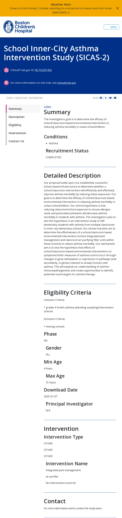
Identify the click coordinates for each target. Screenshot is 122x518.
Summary (15, 109)
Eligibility (15, 125)
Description (16, 117)
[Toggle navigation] (111, 26)
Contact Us (16, 141)
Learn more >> (61, 12)
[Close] (117, 8)
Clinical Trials (21, 98)
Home (10, 98)
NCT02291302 (43, 70)
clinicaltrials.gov (66, 83)
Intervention (17, 133)
